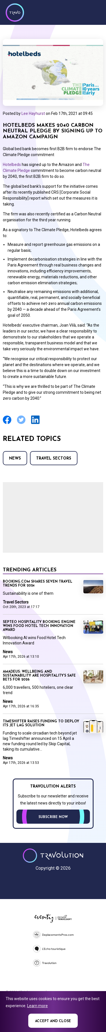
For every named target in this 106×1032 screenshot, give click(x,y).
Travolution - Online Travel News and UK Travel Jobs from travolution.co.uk (53, 856)
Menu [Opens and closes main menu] (94, 11)
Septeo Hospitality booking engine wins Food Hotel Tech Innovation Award (39, 626)
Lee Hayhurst (33, 113)
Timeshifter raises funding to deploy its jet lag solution (41, 723)
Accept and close (53, 1021)
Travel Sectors (53, 458)
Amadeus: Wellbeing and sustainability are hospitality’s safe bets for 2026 (39, 675)
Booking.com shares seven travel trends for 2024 (37, 583)
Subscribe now (53, 817)
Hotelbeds (12, 164)
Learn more (37, 1005)
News (15, 458)
